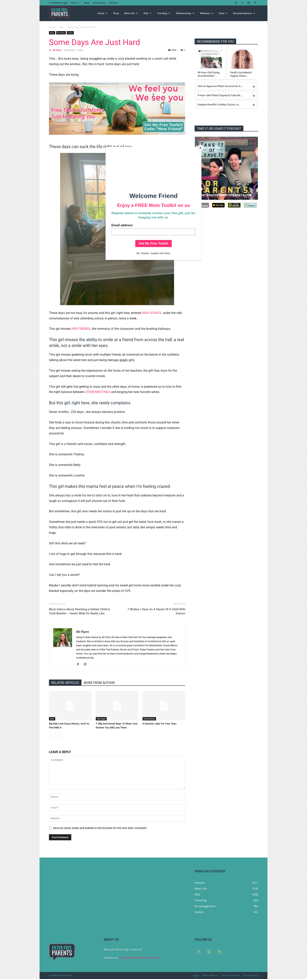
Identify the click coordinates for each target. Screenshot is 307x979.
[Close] (200, 148)
